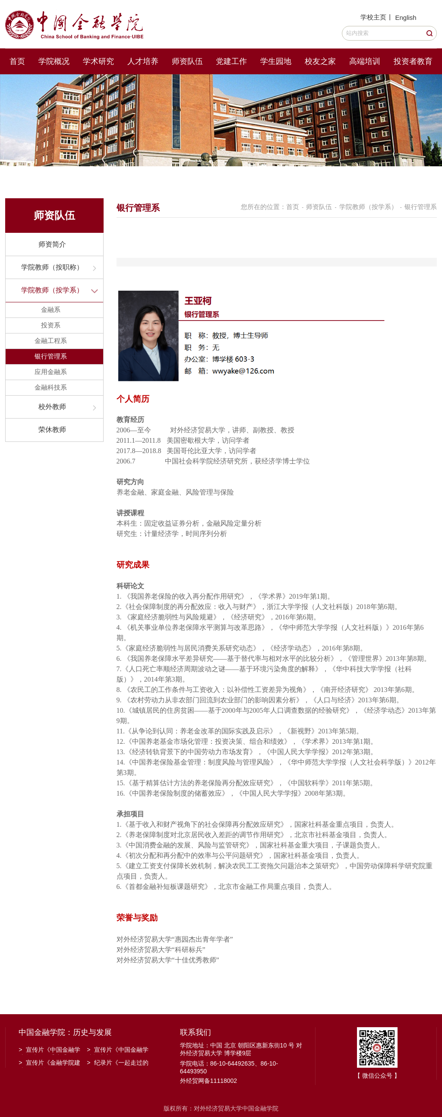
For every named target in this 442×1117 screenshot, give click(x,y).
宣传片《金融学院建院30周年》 (49, 1063)
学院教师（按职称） (52, 267)
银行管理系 (51, 356)
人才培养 (142, 61)
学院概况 (53, 61)
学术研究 (98, 61)
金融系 (50, 309)
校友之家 (320, 61)
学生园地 (275, 61)
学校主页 (373, 17)
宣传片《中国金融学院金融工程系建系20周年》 (49, 1050)
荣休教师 (52, 429)
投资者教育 (413, 61)
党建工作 (231, 61)
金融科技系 (51, 387)
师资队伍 (187, 61)
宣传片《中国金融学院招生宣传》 (117, 1050)
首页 (17, 61)
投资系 (50, 325)
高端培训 (364, 61)
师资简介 (52, 244)
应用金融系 (51, 371)
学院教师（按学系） (52, 290)
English (405, 17)
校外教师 (52, 406)
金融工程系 (51, 340)
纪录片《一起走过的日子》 (117, 1063)
